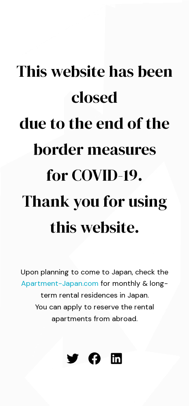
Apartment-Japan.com (60, 283)
